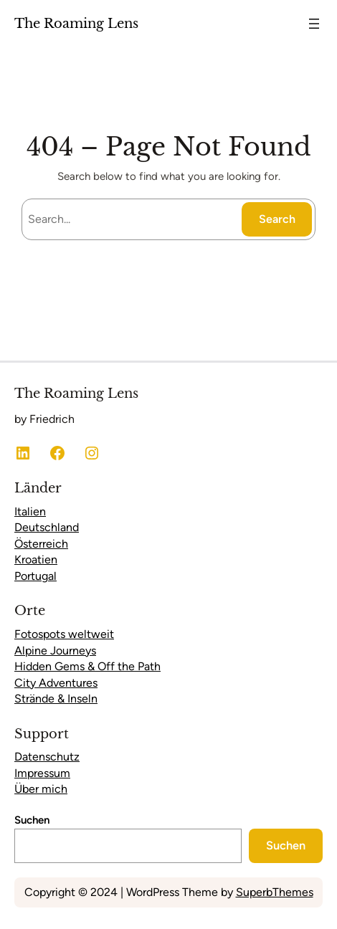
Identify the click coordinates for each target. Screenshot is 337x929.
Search (277, 219)
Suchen (31, 820)
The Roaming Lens (76, 23)
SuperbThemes (274, 892)
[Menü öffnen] (314, 23)
